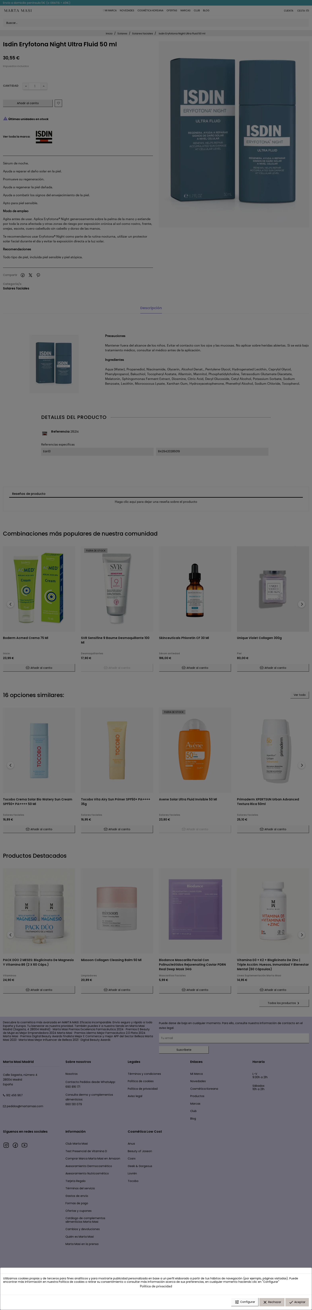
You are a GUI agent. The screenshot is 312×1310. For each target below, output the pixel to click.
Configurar (245, 1302)
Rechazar (272, 1302)
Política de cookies (72, 1283)
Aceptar (297, 1302)
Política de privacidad (156, 1287)
